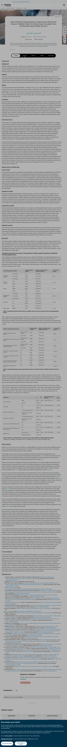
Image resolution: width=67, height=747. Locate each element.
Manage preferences (6, 739)
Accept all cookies (7, 743)
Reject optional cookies (21, 743)
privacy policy (8, 735)
